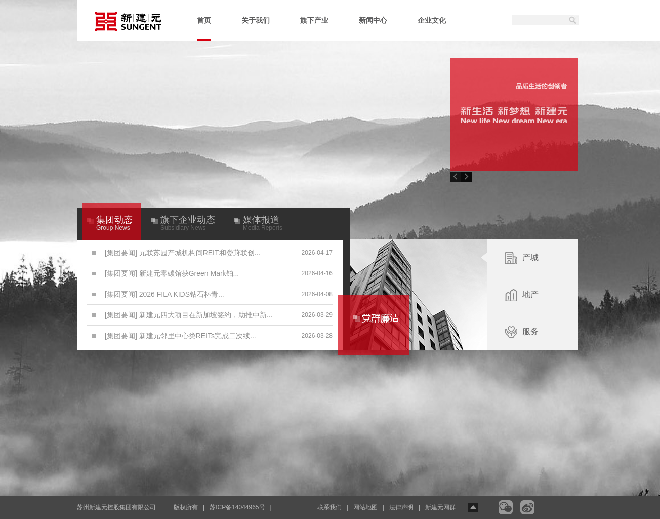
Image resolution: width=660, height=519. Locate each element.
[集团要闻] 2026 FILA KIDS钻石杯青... (164, 294)
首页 (204, 28)
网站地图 (365, 507)
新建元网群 (440, 507)
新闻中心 (373, 20)
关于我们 (255, 20)
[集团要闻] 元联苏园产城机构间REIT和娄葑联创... (182, 253)
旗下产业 (314, 20)
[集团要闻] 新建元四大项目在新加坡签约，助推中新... (188, 315)
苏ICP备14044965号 (237, 507)
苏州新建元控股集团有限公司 (116, 507)
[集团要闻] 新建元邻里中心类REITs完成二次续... (180, 336)
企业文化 (432, 20)
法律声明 (401, 507)
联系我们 (329, 507)
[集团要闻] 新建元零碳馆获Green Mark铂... (172, 273)
